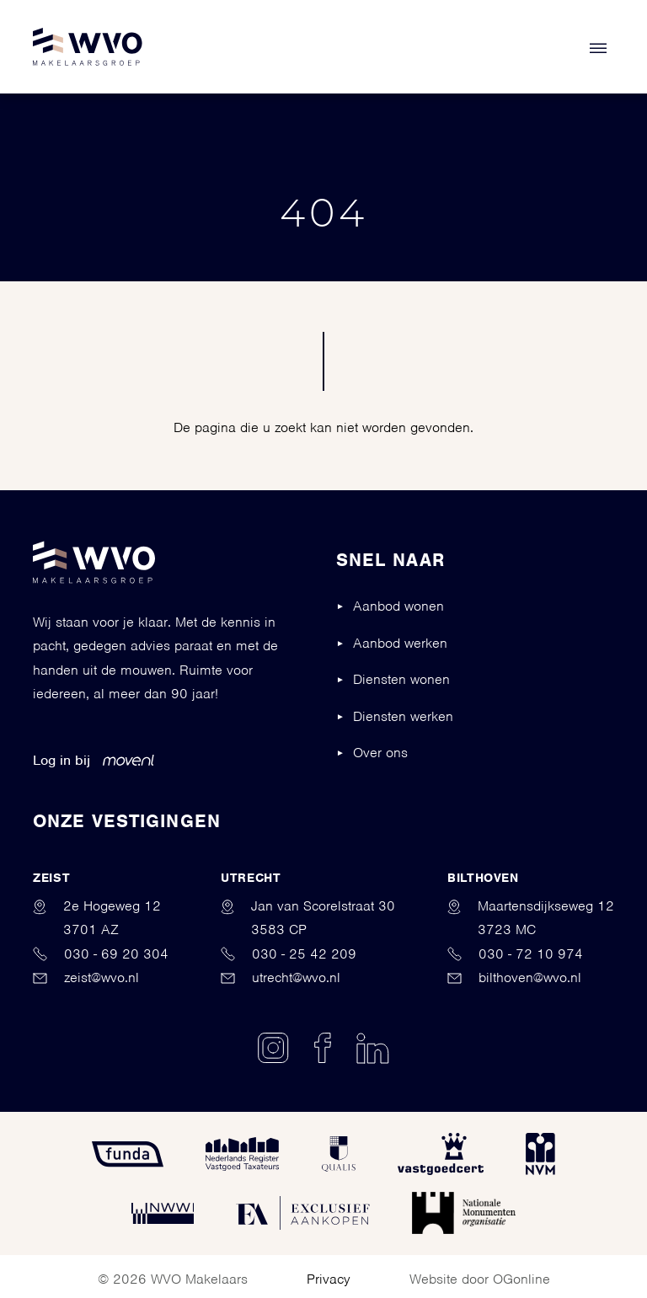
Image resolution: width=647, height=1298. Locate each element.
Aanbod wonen (398, 606)
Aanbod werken (400, 643)
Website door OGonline (479, 1279)
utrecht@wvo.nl (280, 977)
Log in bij (93, 760)
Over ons (380, 752)
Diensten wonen (401, 679)
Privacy (328, 1279)
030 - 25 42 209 (288, 954)
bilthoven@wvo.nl (514, 977)
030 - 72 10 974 (515, 954)
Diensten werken (403, 716)
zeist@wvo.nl (86, 977)
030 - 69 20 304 (100, 954)
